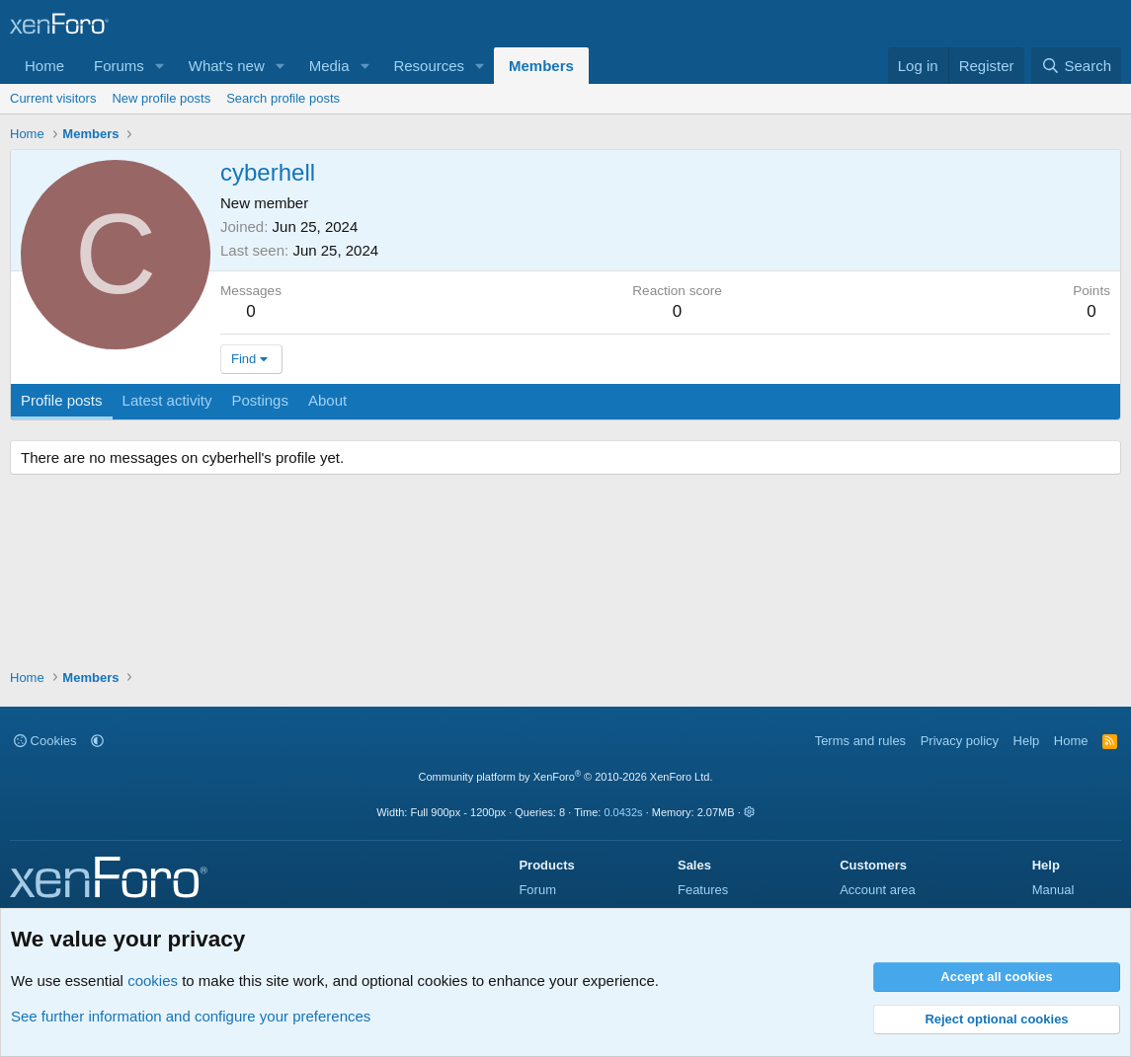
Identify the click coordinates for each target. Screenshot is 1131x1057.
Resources (428, 65)
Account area (878, 889)
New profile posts (161, 98)
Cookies (45, 740)
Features (703, 889)
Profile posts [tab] (62, 400)
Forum (537, 889)
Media (329, 65)
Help (1026, 740)
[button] (160, 65)
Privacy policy (960, 740)
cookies (152, 980)
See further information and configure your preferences (190, 1016)
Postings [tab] (259, 400)
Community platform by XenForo (566, 777)
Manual (1053, 889)
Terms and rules (860, 740)
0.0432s (623, 812)
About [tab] (327, 400)
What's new (227, 65)
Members (541, 65)
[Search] (1076, 65)
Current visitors (53, 98)
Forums (119, 65)
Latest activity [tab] (167, 400)
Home (44, 65)
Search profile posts (283, 98)
